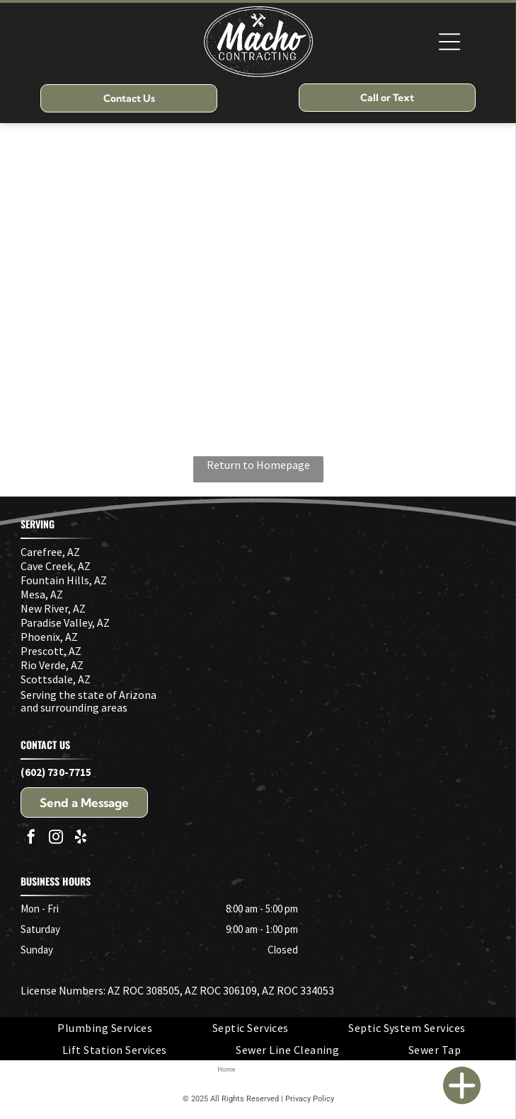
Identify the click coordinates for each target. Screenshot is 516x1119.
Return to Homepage (258, 465)
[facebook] (31, 838)
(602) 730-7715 (56, 772)
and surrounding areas (74, 707)
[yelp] (80, 838)
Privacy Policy (309, 1098)
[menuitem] (105, 1027)
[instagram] (56, 838)
